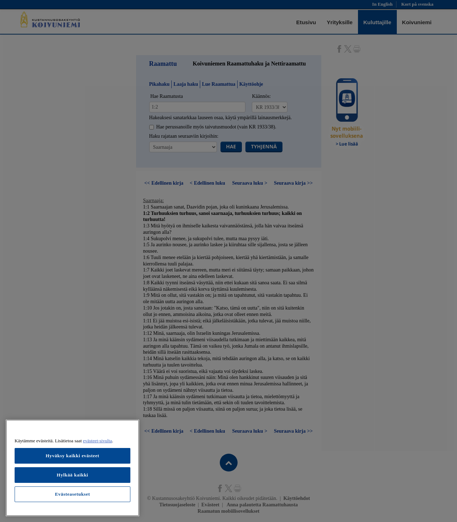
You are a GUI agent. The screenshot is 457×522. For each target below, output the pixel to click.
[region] (72, 468)
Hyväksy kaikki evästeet (72, 455)
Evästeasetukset (72, 494)
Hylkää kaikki (72, 475)
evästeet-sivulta (97, 440)
